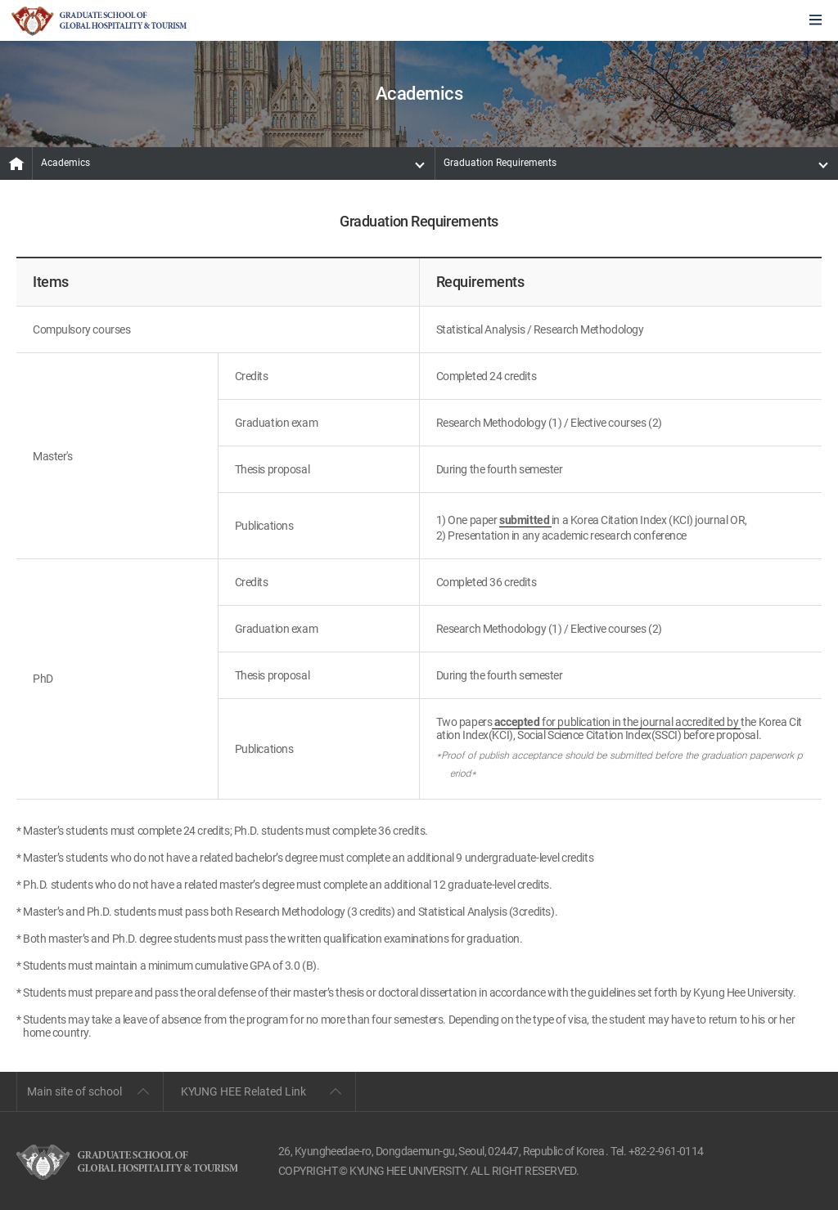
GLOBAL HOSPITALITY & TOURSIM (99, 21)
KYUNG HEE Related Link (243, 1091)
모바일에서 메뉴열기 (815, 21)
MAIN (16, 163)
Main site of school (74, 1091)
